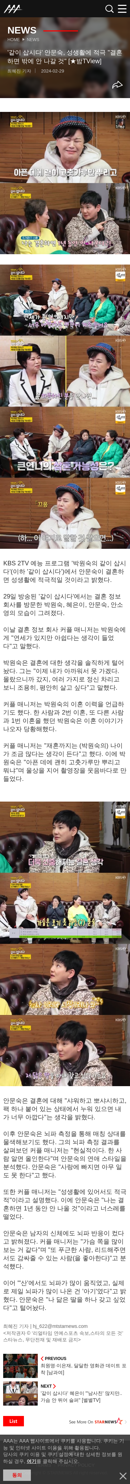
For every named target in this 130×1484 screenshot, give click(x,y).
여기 (31, 1461)
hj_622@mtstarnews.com (60, 1326)
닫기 (123, 1476)
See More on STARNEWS (98, 1421)
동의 (17, 1475)
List (13, 1421)
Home (13, 39)
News (33, 39)
